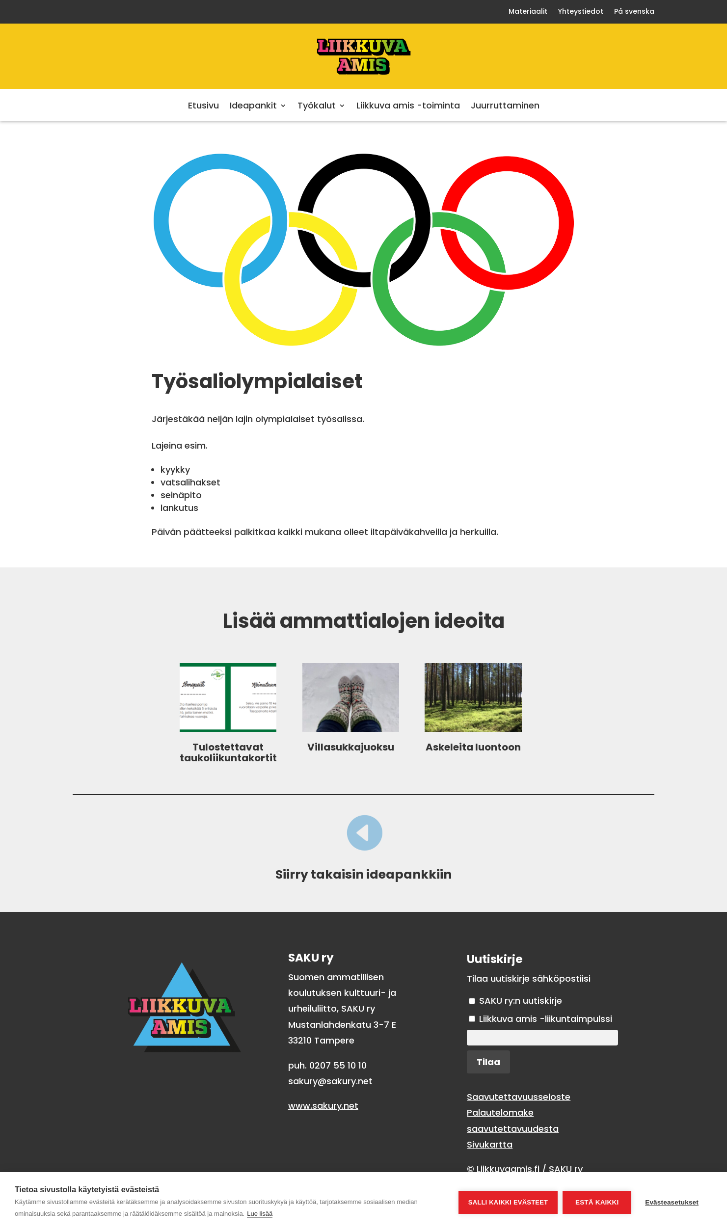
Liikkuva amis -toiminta (408, 106)
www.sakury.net (323, 1105)
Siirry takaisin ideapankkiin (363, 874)
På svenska (634, 12)
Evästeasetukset (672, 1202)
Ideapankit (253, 106)
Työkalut (316, 106)
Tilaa (488, 1062)
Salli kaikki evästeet (508, 1202)
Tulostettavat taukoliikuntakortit (228, 752)
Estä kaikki (597, 1202)
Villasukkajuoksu (350, 747)
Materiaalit (528, 12)
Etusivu (203, 106)
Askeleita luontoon (473, 747)
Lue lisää (259, 1213)
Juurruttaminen (505, 106)
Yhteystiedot (580, 12)
